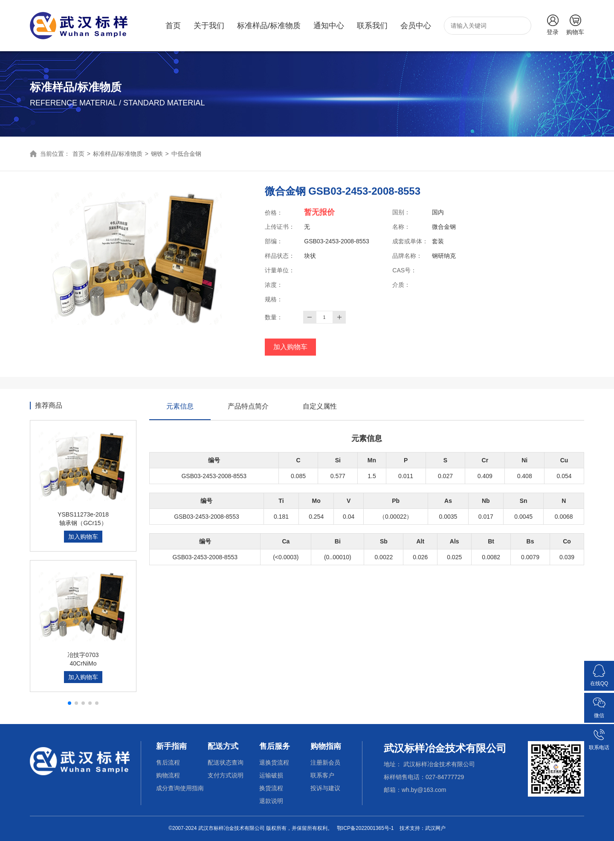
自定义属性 (320, 406)
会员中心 (415, 25)
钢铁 (157, 153)
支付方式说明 (225, 775)
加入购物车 (290, 346)
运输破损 (271, 775)
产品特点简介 (248, 406)
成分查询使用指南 (180, 788)
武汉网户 (435, 828)
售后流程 (168, 762)
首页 (173, 25)
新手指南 (171, 746)
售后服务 (274, 746)
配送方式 (223, 746)
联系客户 (322, 775)
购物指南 (325, 746)
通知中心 (328, 25)
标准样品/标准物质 (269, 25)
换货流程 (271, 788)
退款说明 (271, 800)
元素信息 (180, 411)
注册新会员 (325, 762)
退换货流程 (274, 762)
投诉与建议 (325, 788)
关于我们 (209, 25)
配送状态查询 (225, 762)
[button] (69, 703)
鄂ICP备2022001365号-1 (365, 828)
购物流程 (168, 775)
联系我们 (372, 25)
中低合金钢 (186, 153)
